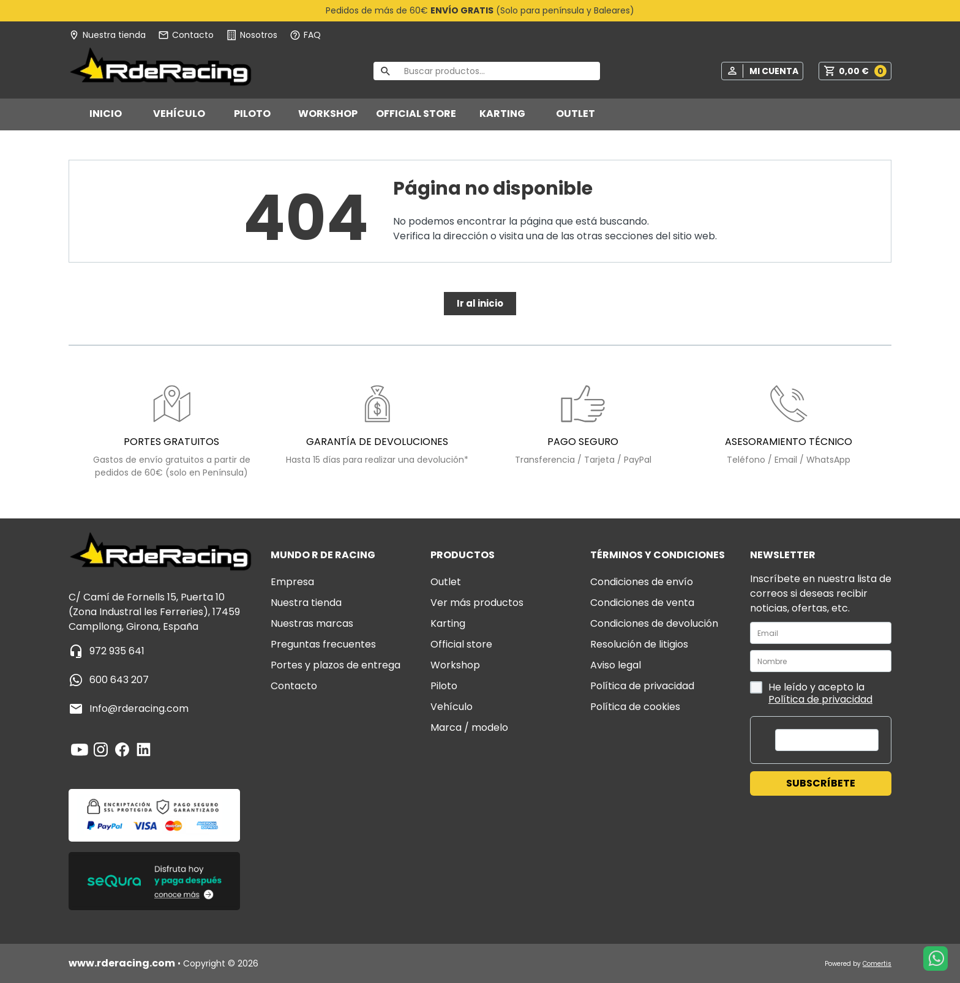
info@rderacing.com (139, 708)
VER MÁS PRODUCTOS (476, 603)
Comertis (877, 963)
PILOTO (252, 114)
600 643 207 (119, 680)
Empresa (292, 582)
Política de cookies (635, 707)
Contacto (294, 686)
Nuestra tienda (306, 603)
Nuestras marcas (312, 623)
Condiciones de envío (641, 582)
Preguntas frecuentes (323, 644)
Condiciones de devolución (654, 623)
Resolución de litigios (639, 644)
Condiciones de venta (642, 603)
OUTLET (575, 114)
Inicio (105, 114)
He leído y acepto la (811, 693)
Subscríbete (820, 783)
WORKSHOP (328, 114)
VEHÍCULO (179, 114)
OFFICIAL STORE (416, 114)
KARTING (502, 114)
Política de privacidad (642, 686)
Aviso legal (615, 665)
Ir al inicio (480, 303)
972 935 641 (116, 651)
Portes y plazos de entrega (335, 665)
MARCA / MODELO (469, 727)
